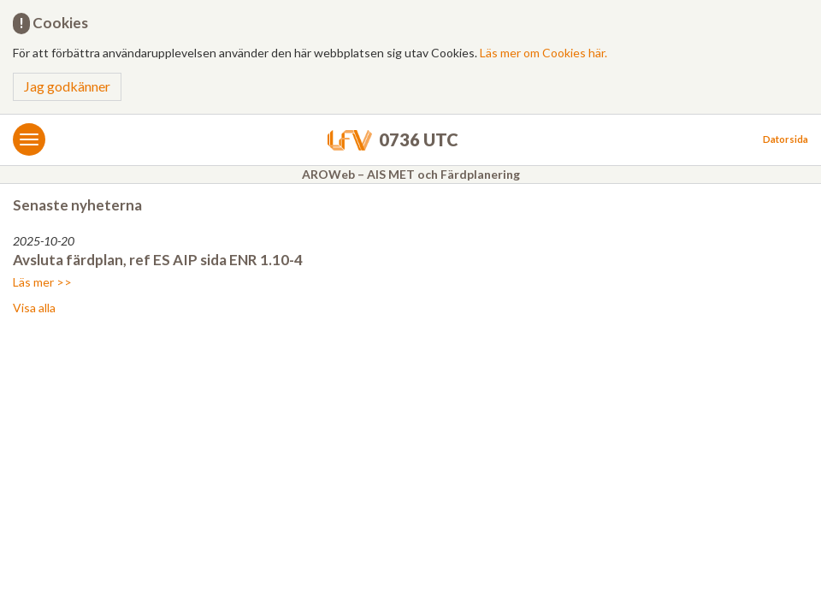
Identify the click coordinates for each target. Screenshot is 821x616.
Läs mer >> (42, 282)
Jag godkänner (67, 86)
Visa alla (34, 307)
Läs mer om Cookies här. (543, 52)
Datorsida (785, 139)
